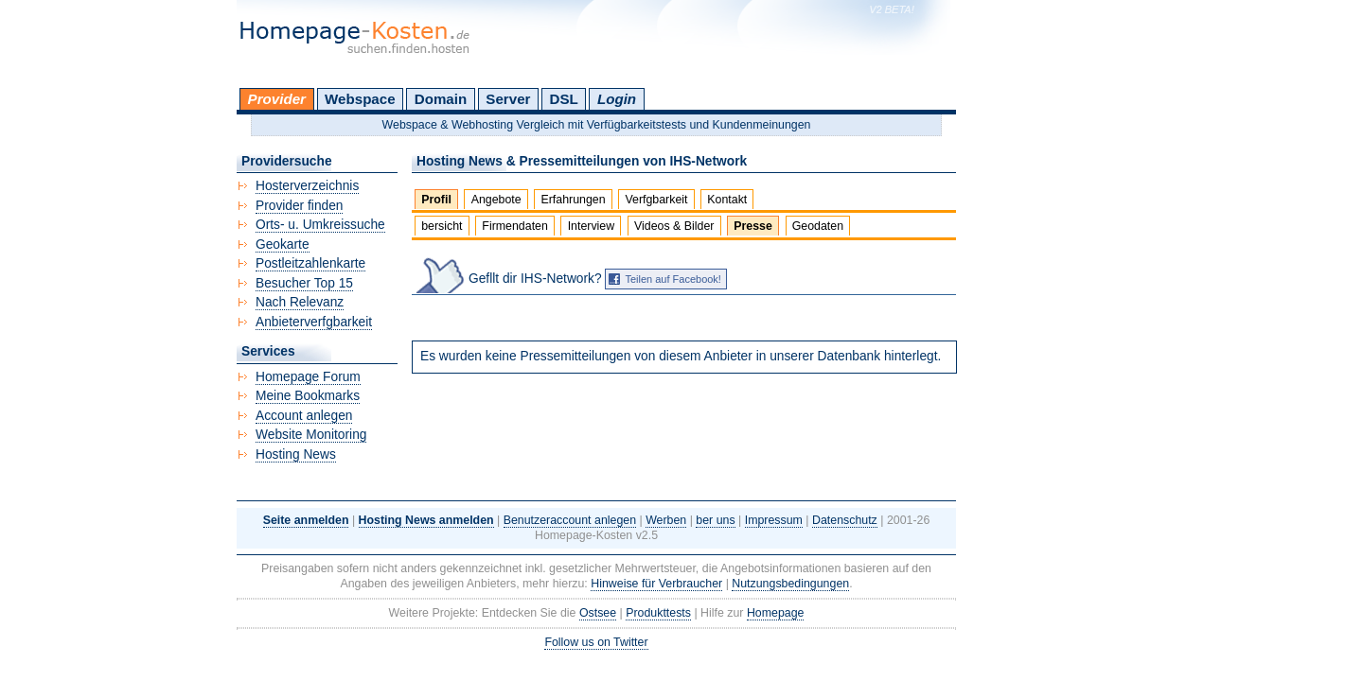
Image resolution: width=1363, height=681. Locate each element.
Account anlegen (304, 416)
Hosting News (296, 454)
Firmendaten (514, 226)
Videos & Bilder (674, 226)
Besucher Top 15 (304, 283)
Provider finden (299, 206)
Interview (591, 226)
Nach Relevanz (300, 302)
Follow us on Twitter (595, 642)
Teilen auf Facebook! (673, 279)
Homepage (776, 613)
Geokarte (283, 244)
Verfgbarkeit (656, 199)
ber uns (715, 520)
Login (616, 99)
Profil (436, 199)
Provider (277, 99)
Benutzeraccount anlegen (570, 520)
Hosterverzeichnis (307, 186)
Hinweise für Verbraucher (656, 583)
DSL (564, 99)
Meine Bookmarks (308, 396)
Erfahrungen (572, 199)
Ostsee (597, 613)
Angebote (496, 199)
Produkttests (658, 613)
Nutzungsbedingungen (790, 583)
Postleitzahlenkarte (310, 263)
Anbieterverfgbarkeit (314, 322)
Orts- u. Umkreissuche (320, 225)
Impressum (774, 520)
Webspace (360, 99)
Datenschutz (844, 520)
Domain (441, 99)
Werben (666, 520)
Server (508, 99)
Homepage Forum (308, 377)
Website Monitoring (311, 435)
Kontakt (727, 199)
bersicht (441, 226)
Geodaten (817, 226)
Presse (753, 226)
